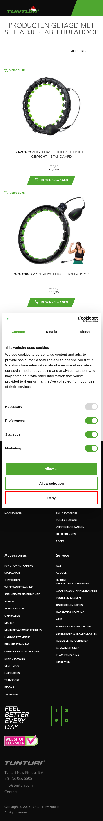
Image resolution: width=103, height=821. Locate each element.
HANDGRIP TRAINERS (17, 637)
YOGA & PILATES (14, 609)
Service (62, 556)
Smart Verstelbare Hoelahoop (51, 274)
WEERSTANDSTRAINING (18, 587)
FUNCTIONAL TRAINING (19, 566)
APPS (59, 619)
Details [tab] (51, 332)
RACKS (60, 541)
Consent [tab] (18, 332)
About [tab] (85, 332)
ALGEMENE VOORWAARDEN (73, 627)
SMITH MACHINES (66, 513)
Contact (11, 792)
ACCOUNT (62, 573)
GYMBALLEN (12, 616)
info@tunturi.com (18, 785)
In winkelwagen (51, 180)
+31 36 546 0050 (18, 779)
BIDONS (9, 687)
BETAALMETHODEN (68, 648)
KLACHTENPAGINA (67, 655)
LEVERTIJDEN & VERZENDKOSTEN (76, 634)
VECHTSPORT (12, 666)
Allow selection (51, 483)
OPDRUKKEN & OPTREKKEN (21, 652)
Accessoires (15, 556)
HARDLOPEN (12, 673)
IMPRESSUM (63, 662)
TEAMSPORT (11, 680)
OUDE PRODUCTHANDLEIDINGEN (76, 591)
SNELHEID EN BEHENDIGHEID (22, 594)
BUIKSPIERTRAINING (16, 644)
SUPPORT (10, 602)
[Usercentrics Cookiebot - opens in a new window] (78, 319)
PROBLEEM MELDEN (68, 598)
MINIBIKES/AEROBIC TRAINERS (23, 630)
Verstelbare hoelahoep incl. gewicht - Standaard (51, 154)
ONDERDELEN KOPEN (69, 605)
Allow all (51, 468)
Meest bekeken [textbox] (82, 51)
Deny (51, 498)
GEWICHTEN (12, 580)
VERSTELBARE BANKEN (70, 527)
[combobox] (84, 52)
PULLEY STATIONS (66, 520)
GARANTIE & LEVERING (70, 612)
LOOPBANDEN (13, 513)
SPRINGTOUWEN (14, 659)
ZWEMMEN (11, 695)
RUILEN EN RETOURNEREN (72, 641)
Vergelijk (14, 70)
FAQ (58, 566)
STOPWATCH (12, 573)
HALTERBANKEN (66, 534)
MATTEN (9, 623)
